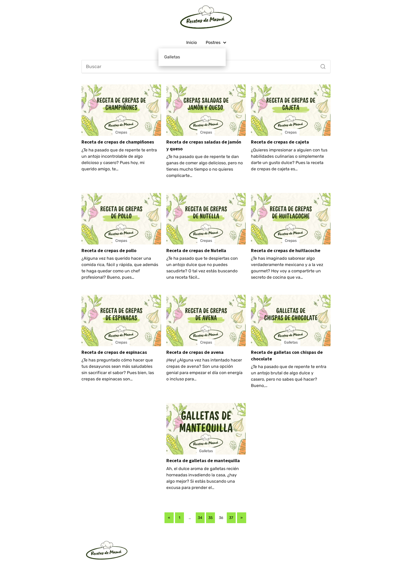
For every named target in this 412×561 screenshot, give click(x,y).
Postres (213, 42)
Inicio (191, 42)
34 (200, 518)
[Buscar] (321, 65)
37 (231, 518)
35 (210, 518)
